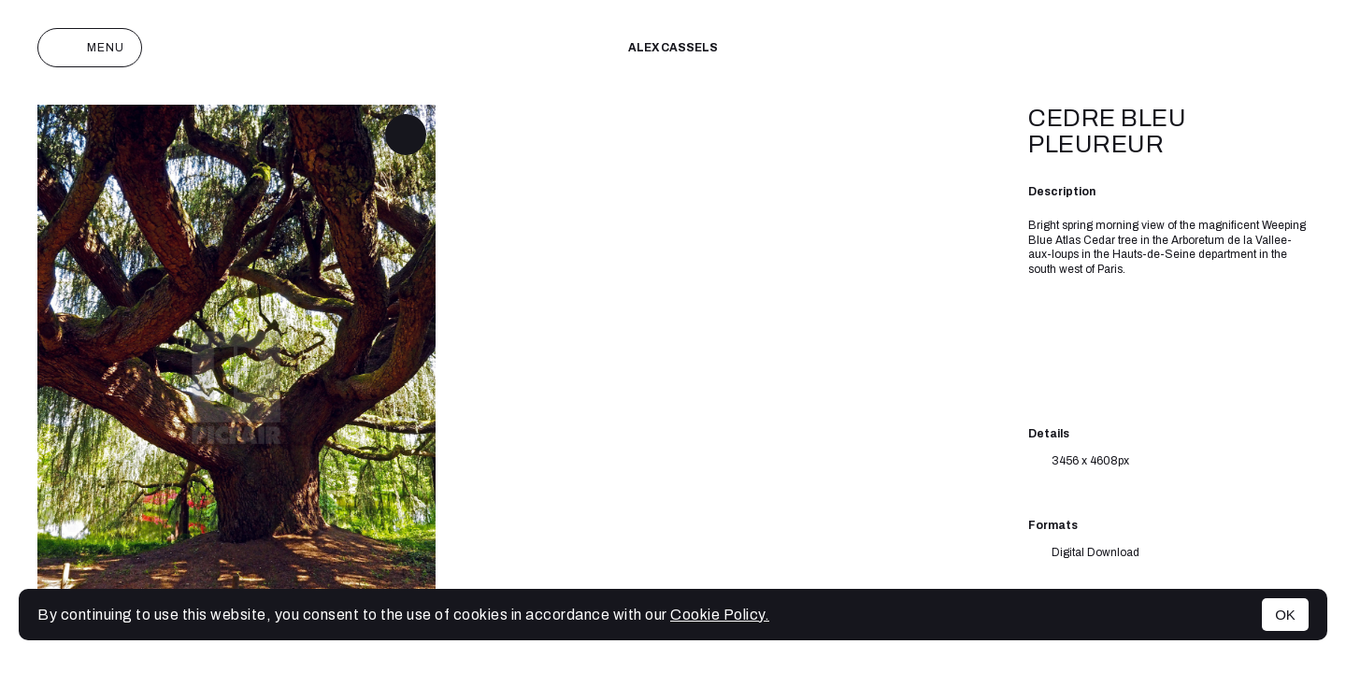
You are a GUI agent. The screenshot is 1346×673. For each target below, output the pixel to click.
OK (1285, 615)
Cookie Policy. (719, 615)
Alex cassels (673, 47)
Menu (89, 47)
